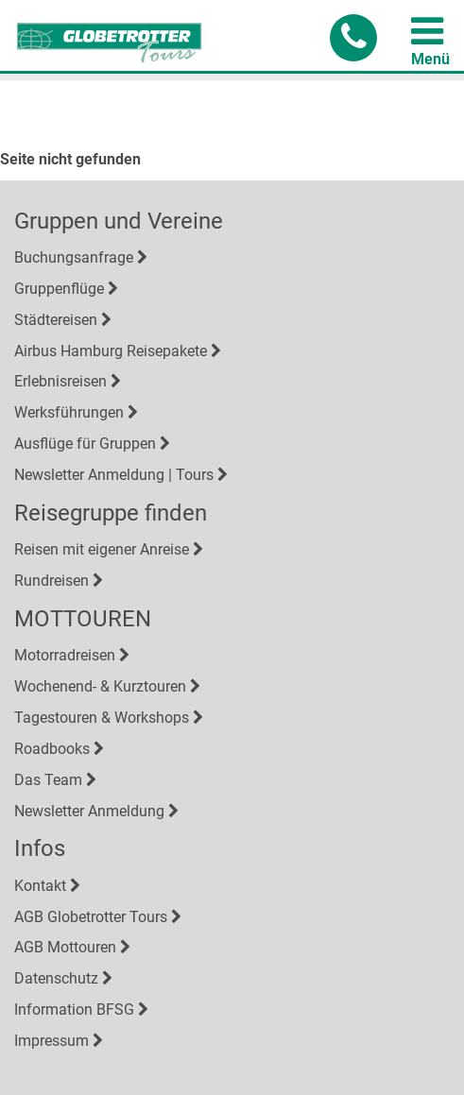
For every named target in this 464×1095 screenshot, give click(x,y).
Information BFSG (74, 1009)
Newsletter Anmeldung (89, 811)
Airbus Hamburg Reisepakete (110, 351)
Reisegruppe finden (110, 513)
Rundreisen (51, 581)
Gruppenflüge (59, 289)
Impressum (51, 1041)
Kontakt (40, 886)
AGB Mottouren (65, 947)
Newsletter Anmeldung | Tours (114, 475)
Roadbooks (52, 749)
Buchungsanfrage (73, 257)
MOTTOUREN (82, 619)
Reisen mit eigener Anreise (101, 549)
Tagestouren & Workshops (101, 718)
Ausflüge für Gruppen (85, 444)
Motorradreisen (64, 655)
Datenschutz (56, 978)
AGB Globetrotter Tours (90, 917)
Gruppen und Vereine (118, 221)
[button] (353, 37)
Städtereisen (55, 320)
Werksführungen (69, 412)
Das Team (48, 780)
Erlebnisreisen (60, 381)
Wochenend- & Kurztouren (100, 686)
